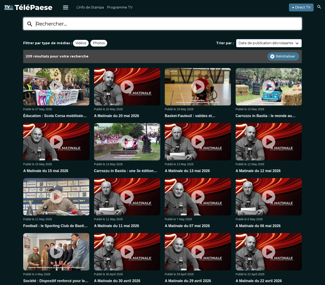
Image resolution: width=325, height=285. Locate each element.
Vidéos (80, 43)
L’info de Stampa (90, 7)
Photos (99, 43)
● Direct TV (301, 7)
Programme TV (119, 7)
